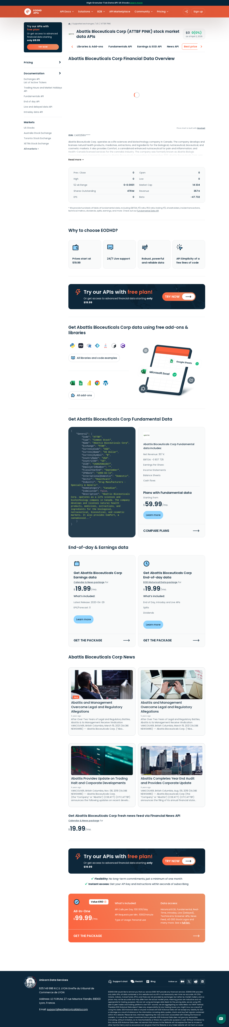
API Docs (65, 11)
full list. (186, 924)
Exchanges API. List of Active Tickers (35, 80)
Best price (188, 46)
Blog (151, 981)
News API (171, 46)
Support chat (118, 981)
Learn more (136, 2)
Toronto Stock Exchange (37, 138)
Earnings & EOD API (148, 46)
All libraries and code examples (94, 358)
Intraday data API (33, 112)
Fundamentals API (34, 96)
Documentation (34, 73)
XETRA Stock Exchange (36, 143)
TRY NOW (43, 47)
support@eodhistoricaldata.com (67, 1009)
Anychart (201, 128)
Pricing (28, 62)
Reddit (137, 981)
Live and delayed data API (38, 106)
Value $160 (98, 904)
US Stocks (29, 127)
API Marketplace (119, 11)
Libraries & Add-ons (88, 46)
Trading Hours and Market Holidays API (43, 89)
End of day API (31, 101)
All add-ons (81, 396)
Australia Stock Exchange (38, 133)
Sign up (198, 11)
